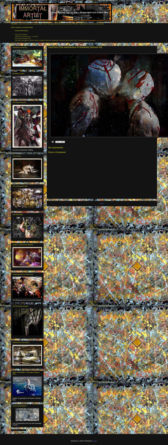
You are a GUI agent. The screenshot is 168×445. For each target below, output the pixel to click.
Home (102, 203)
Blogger (94, 441)
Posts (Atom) (106, 209)
